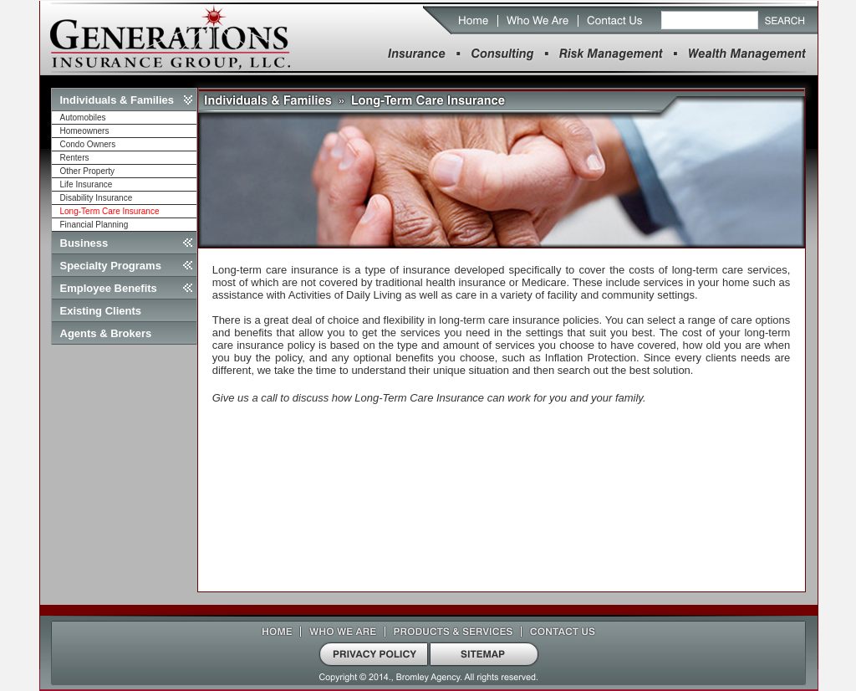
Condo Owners (88, 144)
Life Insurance (86, 184)
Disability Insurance (96, 197)
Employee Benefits (108, 288)
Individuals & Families (117, 100)
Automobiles (83, 117)
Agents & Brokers (106, 333)
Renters (74, 157)
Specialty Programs (110, 265)
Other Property (87, 171)
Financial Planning (94, 224)
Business (84, 243)
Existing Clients (101, 311)
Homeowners (85, 131)
